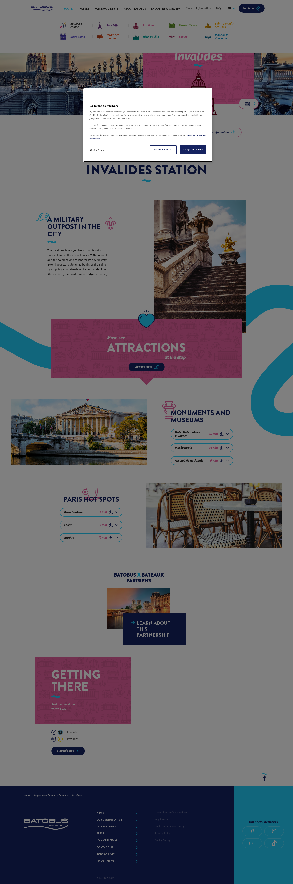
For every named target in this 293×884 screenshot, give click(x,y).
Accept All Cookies (193, 149)
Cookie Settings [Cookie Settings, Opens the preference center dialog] (98, 150)
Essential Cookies (163, 149)
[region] (147, 125)
